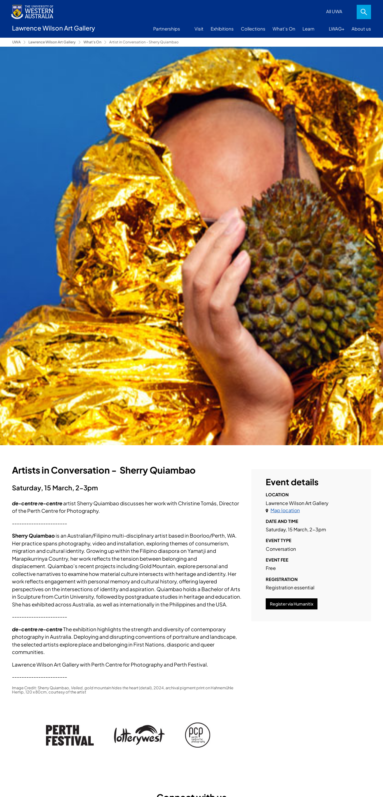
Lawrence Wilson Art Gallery (52, 42)
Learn (308, 28)
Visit (198, 28)
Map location (285, 510)
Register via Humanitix (291, 603)
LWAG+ (336, 28)
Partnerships (166, 28)
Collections (253, 28)
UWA (16, 42)
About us (361, 28)
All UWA (334, 11)
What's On (284, 28)
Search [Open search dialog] (364, 12)
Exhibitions (222, 28)
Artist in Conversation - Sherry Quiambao (144, 42)
